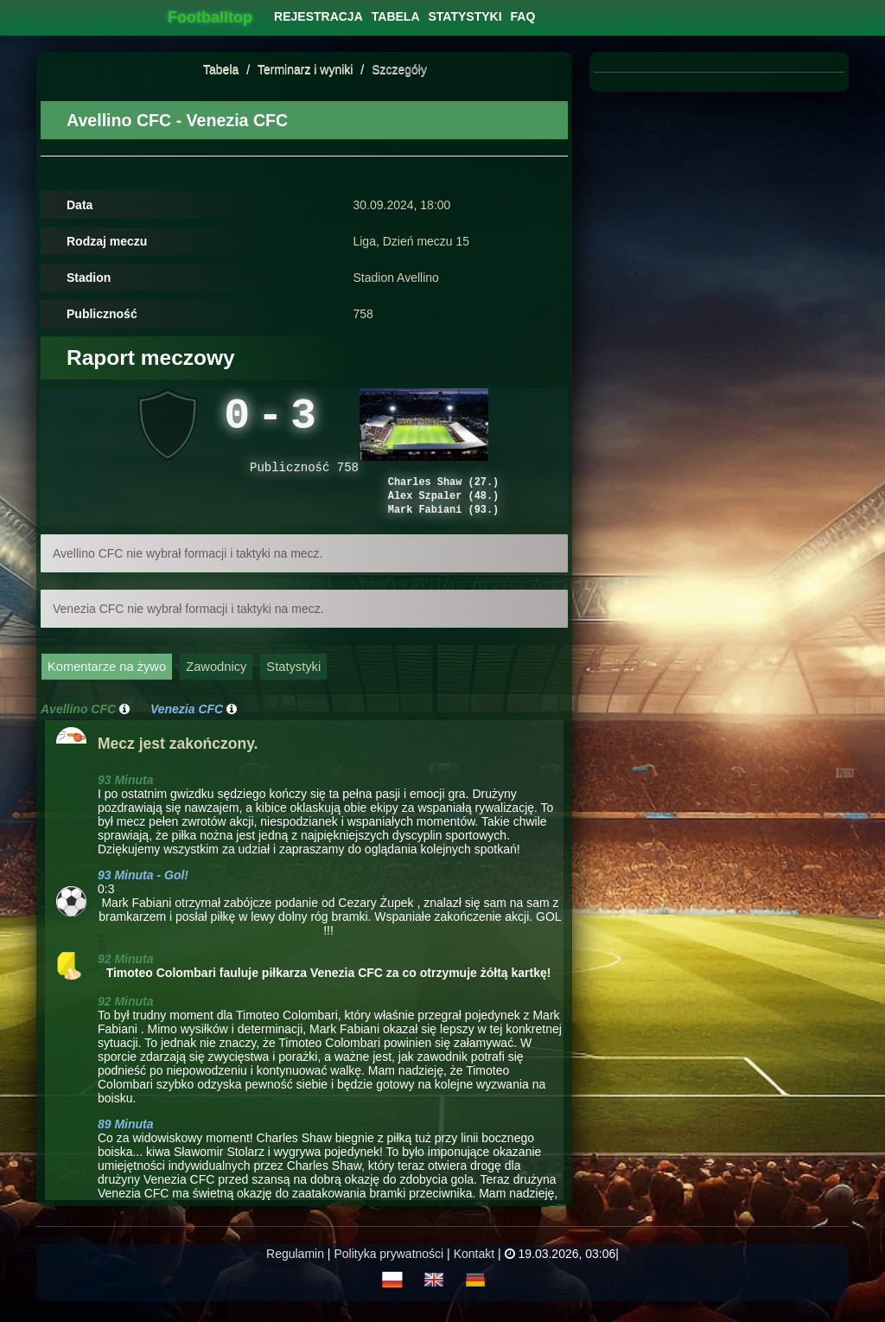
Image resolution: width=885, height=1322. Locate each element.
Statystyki (293, 683)
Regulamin (295, 1270)
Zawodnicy (216, 683)
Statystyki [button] (465, 16)
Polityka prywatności (388, 1270)
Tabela (221, 69)
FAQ (523, 16)
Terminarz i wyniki (305, 69)
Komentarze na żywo (107, 683)
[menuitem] (318, 16)
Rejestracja (318, 16)
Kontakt (474, 1270)
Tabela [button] (396, 16)
